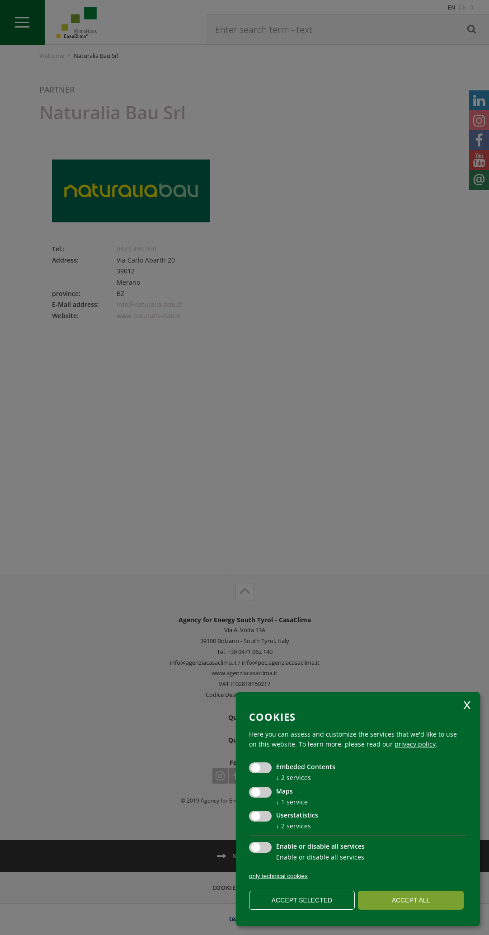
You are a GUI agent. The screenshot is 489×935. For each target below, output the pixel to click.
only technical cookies (278, 876)
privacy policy (415, 744)
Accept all (411, 900)
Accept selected (302, 900)
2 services (293, 777)
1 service (292, 802)
